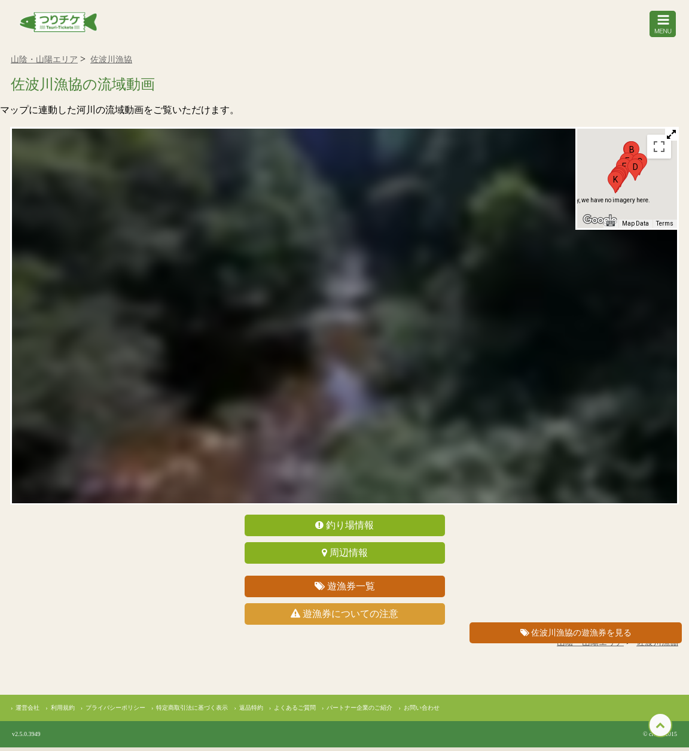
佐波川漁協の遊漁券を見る (576, 632)
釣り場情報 (344, 529)
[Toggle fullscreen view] (659, 150)
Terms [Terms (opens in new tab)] (664, 227)
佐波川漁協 (111, 63)
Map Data (635, 227)
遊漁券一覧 (345, 590)
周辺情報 (345, 556)
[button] (635, 173)
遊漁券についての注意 (344, 617)
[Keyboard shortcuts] (610, 227)
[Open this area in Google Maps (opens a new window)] (600, 224)
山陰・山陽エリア (44, 63)
